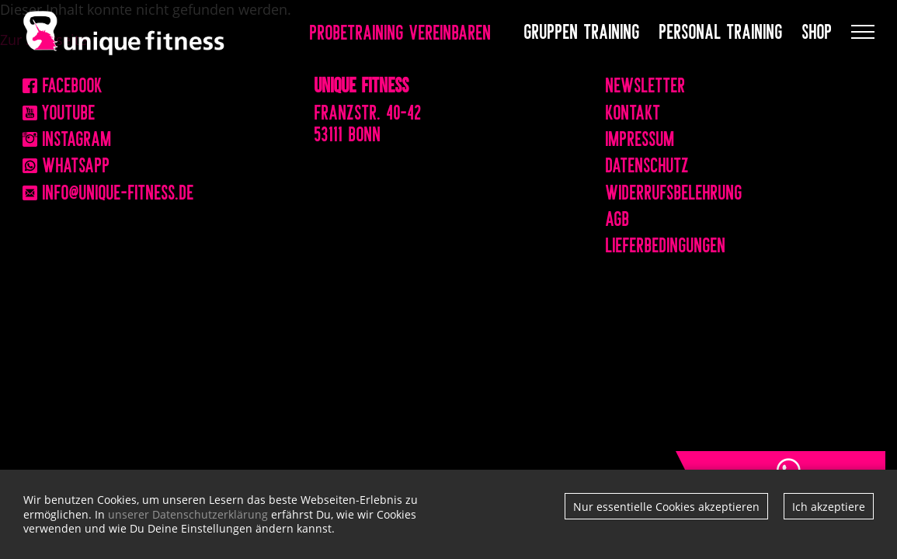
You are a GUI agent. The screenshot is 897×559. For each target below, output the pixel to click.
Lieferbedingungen (666, 243)
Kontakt (633, 110)
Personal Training (721, 29)
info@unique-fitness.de (108, 190)
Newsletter (646, 83)
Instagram (67, 136)
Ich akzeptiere (828, 506)
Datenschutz (648, 163)
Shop (817, 29)
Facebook (63, 83)
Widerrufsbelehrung (674, 190)
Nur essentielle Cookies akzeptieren (666, 506)
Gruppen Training (582, 29)
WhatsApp (66, 163)
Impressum (640, 136)
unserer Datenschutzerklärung (188, 514)
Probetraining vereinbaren (401, 31)
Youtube (59, 110)
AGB (618, 216)
